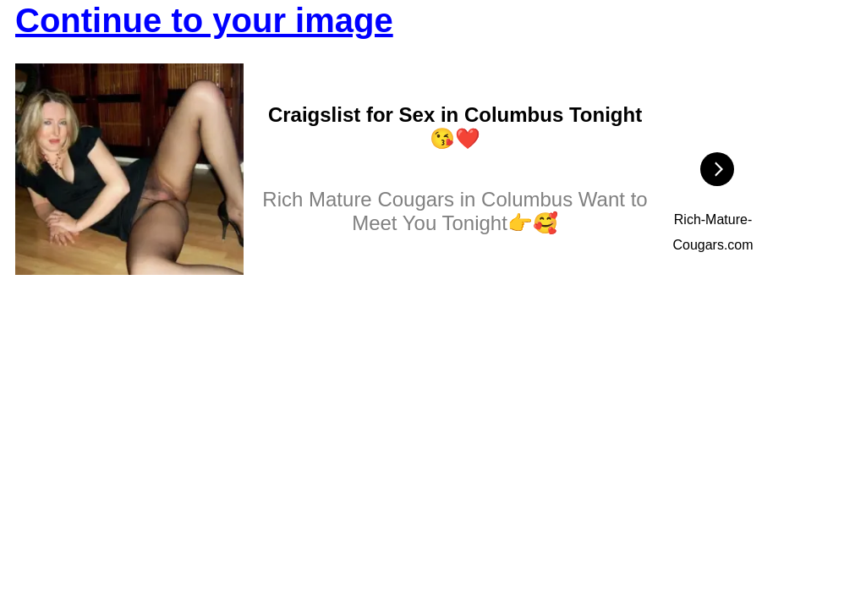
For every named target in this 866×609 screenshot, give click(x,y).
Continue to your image (204, 20)
